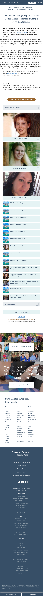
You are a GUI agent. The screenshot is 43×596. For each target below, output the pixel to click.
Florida (7, 427)
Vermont (30, 430)
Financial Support (21, 9)
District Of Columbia (7, 424)
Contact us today (12, 73)
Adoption (20, 543)
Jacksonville (21, 316)
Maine (18, 411)
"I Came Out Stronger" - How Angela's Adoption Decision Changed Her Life (23, 275)
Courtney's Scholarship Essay (18, 210)
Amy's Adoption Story (26, 139)
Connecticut (8, 419)
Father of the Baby (21, 505)
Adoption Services (20, 554)
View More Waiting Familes (21, 347)
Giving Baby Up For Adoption (20, 498)
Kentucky (19, 407)
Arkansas (7, 413)
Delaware (7, 422)
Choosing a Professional (20, 525)
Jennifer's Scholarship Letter (18, 224)
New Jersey (19, 434)
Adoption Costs (21, 521)
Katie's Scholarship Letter (17, 246)
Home (10, 7)
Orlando (30, 320)
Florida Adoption (19, 7)
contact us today (22, 32)
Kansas (7, 442)
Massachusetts (20, 415)
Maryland (19, 413)
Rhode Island (31, 417)
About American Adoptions (21, 552)
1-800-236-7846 (21, 455)
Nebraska (19, 428)
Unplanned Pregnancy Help (20, 503)
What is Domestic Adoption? (20, 523)
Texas (29, 426)
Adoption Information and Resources (21, 541)
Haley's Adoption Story (26, 168)
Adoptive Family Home (20, 518)
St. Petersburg (20, 320)
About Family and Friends (20, 510)
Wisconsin (30, 439)
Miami (10, 320)
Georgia (7, 430)
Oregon (30, 413)
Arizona (7, 411)
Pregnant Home (21, 496)
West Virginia (31, 437)
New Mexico (20, 437)
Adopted (20, 545)
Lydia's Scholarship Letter (17, 238)
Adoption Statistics (21, 561)
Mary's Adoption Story (16, 288)
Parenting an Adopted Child (20, 550)
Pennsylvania (31, 415)
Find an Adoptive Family (21, 501)
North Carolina (20, 441)
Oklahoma (31, 411)
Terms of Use (21, 465)
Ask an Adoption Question (21, 385)
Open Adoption (21, 512)
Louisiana (19, 409)
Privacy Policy (21, 469)
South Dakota (31, 422)
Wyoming (30, 441)
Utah (29, 428)
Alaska (7, 409)
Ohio (29, 409)
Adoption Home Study (20, 527)
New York (19, 439)
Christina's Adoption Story (25, 198)
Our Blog (20, 573)
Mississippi (19, 422)
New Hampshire (21, 432)
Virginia (30, 432)
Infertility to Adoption (21, 530)
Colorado (7, 417)
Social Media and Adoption (21, 568)
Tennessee (30, 424)
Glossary (20, 566)
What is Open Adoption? (21, 532)
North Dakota (31, 407)
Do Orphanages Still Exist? (21, 570)
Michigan (19, 417)
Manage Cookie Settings (21, 476)
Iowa (6, 440)
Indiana (7, 438)
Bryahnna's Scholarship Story (18, 253)
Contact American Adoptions (21, 462)
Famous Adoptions (21, 564)
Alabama (7, 407)
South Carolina (32, 419)
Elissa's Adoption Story (16, 203)
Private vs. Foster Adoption (21, 557)
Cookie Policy (21, 472)
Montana (19, 426)
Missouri (19, 424)
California (7, 415)
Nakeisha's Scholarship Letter (18, 260)
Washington (31, 434)
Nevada (19, 430)
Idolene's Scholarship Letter (18, 217)
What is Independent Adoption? (21, 559)
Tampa (14, 320)
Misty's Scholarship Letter (17, 231)
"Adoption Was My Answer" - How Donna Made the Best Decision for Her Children (24, 282)
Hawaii (7, 432)
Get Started (32, 2)
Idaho (6, 434)
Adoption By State (20, 547)
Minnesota (19, 419)
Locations (22, 459)
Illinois (7, 436)
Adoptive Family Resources (21, 534)
